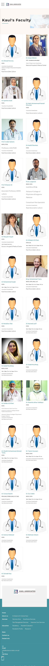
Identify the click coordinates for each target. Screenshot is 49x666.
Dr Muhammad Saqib (9, 282)
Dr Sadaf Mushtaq (8, 366)
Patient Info (6, 638)
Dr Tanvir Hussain (32, 451)
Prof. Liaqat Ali (31, 181)
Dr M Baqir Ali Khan (32, 240)
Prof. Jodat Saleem (8, 142)
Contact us (5, 635)
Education (5, 625)
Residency (15, 625)
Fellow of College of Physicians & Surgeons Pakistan (34, 245)
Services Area (16, 619)
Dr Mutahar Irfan (7, 323)
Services (4, 619)
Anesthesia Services (29, 619)
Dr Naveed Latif (31, 323)
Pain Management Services (20, 622)
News (4, 632)
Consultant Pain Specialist (6, 499)
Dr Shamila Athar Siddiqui (34, 402)
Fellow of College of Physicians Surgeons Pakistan (34, 329)
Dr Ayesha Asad (7, 100)
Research (28, 629)
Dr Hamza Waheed (8, 535)
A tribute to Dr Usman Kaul (20, 616)
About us (5, 616)
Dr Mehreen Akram (32, 535)
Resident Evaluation (27, 625)
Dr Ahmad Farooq (7, 61)
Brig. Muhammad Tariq (33, 279)
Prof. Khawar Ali (7, 185)
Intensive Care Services (38, 622)
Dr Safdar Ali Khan (8, 403)
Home (4, 613)
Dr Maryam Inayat (7, 236)
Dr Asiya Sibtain (31, 58)
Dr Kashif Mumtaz (32, 145)
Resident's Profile (17, 629)
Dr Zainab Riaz (6, 573)
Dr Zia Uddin (30, 494)
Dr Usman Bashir (7, 494)
